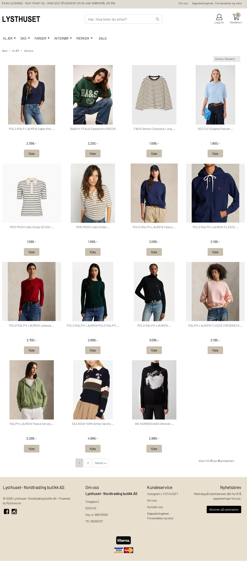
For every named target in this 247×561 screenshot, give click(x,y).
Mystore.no (13, 503)
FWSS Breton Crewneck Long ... (154, 129)
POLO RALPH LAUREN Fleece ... (154, 227)
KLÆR (8, 38)
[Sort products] (226, 59)
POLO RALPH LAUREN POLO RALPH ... (93, 325)
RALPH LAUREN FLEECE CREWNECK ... (215, 325)
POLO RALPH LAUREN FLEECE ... (215, 227)
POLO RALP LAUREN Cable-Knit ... (31, 129)
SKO (23, 38)
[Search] (123, 19)
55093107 (97, 521)
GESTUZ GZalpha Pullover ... (215, 129)
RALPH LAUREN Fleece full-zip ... (31, 423)
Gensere (27, 51)
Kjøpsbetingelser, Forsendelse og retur (217, 3)
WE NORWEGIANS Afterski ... (154, 423)
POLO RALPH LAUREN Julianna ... (31, 325)
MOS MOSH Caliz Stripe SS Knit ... (31, 227)
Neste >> (101, 463)
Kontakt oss (155, 507)
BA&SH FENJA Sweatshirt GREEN (93, 129)
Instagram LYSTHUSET (162, 494)
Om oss (183, 3)
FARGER (41, 38)
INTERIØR (61, 38)
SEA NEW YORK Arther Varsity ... (93, 423)
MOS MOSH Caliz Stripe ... (92, 227)
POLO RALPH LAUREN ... (154, 325)
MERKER (83, 38)
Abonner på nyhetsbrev (224, 509)
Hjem (5, 50)
